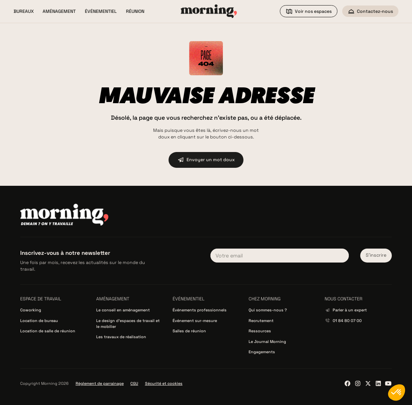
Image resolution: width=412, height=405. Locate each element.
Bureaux (24, 11)
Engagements (262, 351)
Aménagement (59, 11)
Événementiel (101, 11)
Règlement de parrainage (100, 383)
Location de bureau (39, 320)
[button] (24, 11)
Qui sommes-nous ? (268, 309)
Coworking (30, 309)
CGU (134, 383)
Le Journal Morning (267, 341)
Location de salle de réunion (47, 330)
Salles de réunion (189, 330)
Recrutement (261, 320)
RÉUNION (135, 11)
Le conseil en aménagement (123, 309)
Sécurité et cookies (163, 383)
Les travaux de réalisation (121, 336)
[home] (209, 11)
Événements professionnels (200, 309)
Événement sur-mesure (195, 320)
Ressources (260, 330)
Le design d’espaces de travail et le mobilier (128, 323)
